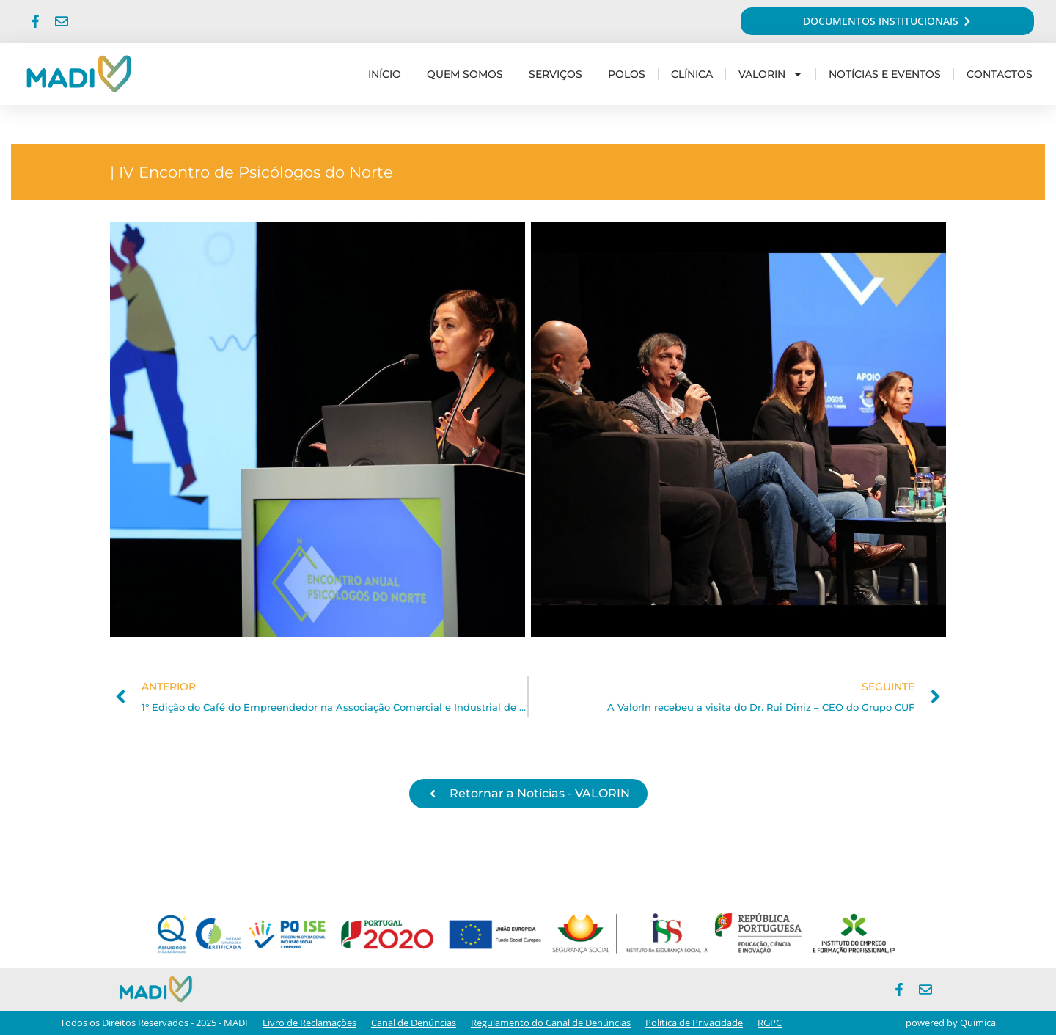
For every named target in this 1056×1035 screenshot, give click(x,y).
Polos (626, 74)
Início (384, 74)
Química (978, 1022)
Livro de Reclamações (309, 1022)
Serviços (555, 74)
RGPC (770, 1022)
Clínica (692, 74)
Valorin (770, 74)
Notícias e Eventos (885, 74)
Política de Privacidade (694, 1022)
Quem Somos (465, 74)
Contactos (1000, 74)
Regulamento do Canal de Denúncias (551, 1022)
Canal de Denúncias (413, 1022)
